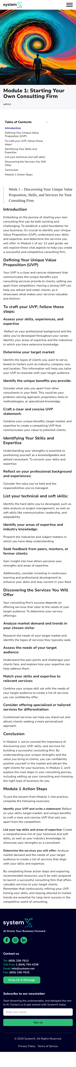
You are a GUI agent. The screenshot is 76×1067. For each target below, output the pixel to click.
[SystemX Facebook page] (6, 940)
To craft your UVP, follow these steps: (24, 142)
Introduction (13, 128)
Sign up (38, 1022)
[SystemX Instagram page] (15, 940)
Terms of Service (48, 1046)
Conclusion (11, 170)
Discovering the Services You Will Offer (25, 163)
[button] (26, 122)
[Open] (69, 5)
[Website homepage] (12, 5)
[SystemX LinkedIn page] (23, 940)
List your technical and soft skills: (25, 157)
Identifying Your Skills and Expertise (21, 150)
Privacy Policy (26, 1046)
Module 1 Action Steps (19, 174)
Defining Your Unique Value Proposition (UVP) (22, 134)
